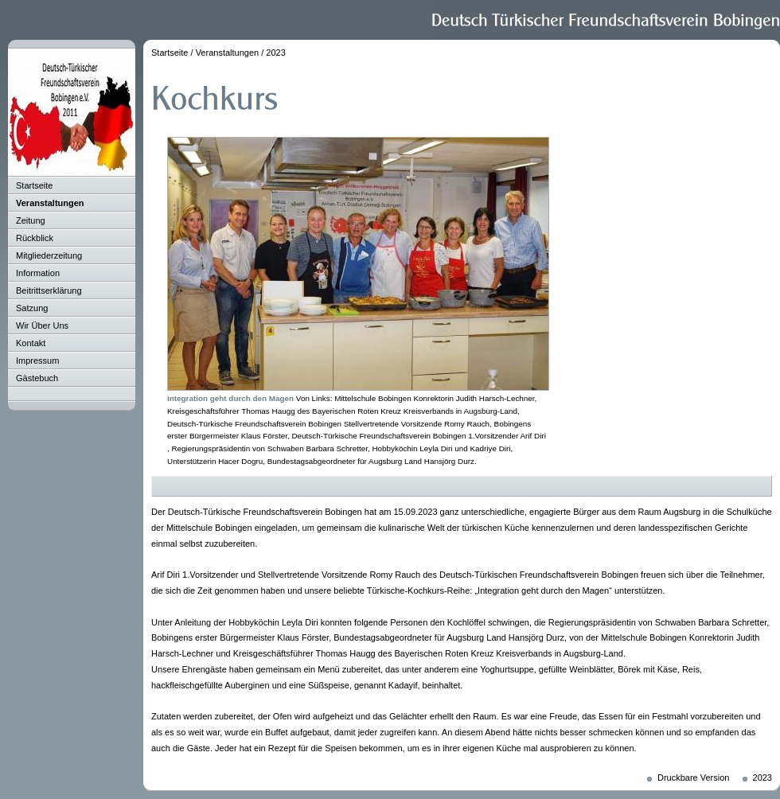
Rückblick (34, 238)
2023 (275, 52)
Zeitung (30, 220)
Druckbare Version (693, 777)
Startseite (34, 185)
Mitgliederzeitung (49, 255)
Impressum (37, 360)
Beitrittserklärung (49, 290)
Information (38, 273)
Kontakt (30, 343)
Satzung (32, 308)
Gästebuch (37, 378)
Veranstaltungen (50, 203)
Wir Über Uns (42, 325)
